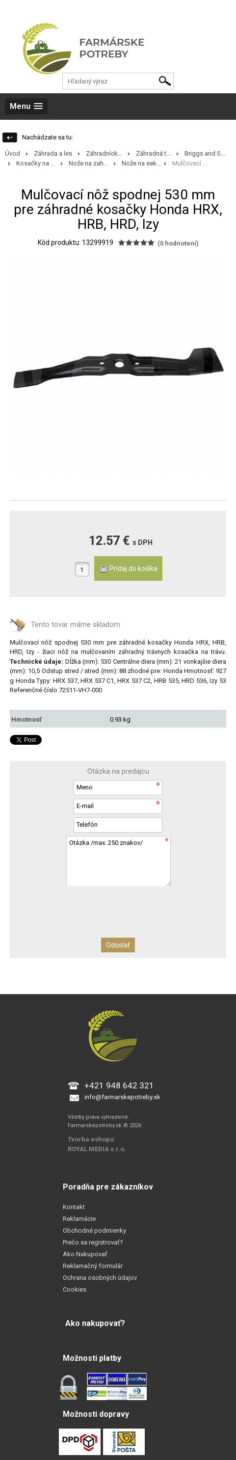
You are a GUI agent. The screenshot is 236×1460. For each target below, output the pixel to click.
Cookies (74, 1289)
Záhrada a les (53, 153)
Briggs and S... (204, 153)
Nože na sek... (141, 163)
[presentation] (118, 905)
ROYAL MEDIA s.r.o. (97, 1149)
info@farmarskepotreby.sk (122, 1097)
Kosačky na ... (35, 163)
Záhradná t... (153, 153)
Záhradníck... (104, 153)
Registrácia (53, 9)
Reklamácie (79, 1218)
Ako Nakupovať (85, 1254)
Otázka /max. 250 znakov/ (118, 861)
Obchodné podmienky (94, 1230)
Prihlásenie (15, 9)
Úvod (12, 153)
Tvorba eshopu (91, 1139)
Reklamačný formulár (93, 1266)
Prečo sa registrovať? (93, 1242)
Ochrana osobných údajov (100, 1277)
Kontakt (74, 1207)
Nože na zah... (88, 163)
